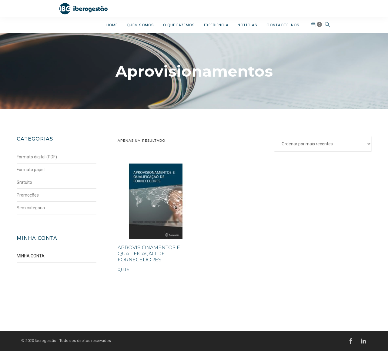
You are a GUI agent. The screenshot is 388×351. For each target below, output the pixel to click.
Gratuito (24, 182)
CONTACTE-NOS (282, 25)
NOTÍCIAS (247, 25)
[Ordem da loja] (322, 143)
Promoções (28, 195)
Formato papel (31, 169)
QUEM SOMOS (140, 25)
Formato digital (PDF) (37, 156)
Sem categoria (31, 207)
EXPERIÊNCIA (216, 25)
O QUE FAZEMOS (179, 25)
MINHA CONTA (31, 255)
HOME (112, 25)
